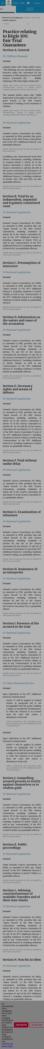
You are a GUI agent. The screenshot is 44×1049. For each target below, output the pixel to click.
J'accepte (21, 1025)
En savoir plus (7, 1045)
